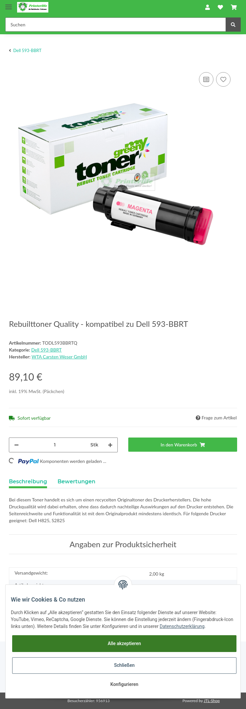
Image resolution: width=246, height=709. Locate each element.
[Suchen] (115, 24)
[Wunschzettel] (220, 7)
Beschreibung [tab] (28, 481)
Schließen (124, 665)
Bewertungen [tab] (76, 481)
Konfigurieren (124, 684)
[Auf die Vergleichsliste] (206, 79)
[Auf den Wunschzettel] (223, 79)
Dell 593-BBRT (46, 350)
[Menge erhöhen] (110, 445)
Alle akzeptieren (124, 643)
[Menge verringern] (16, 445)
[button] (207, 7)
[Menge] (54, 445)
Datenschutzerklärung (182, 626)
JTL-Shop (212, 700)
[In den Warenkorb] (182, 445)
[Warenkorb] (234, 7)
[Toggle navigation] (8, 4)
